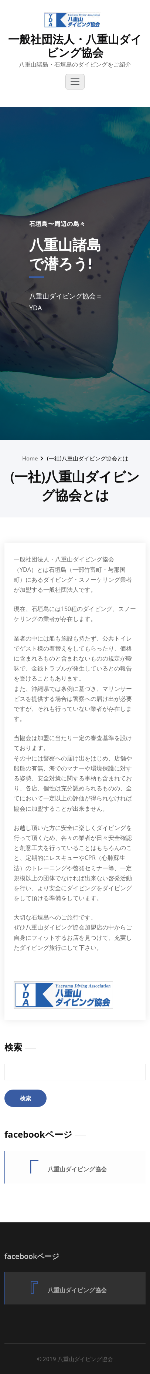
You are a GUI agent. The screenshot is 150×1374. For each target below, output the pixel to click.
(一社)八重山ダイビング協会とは (87, 458)
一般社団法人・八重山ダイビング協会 (75, 45)
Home (30, 458)
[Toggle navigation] (75, 82)
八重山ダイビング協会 (77, 1169)
